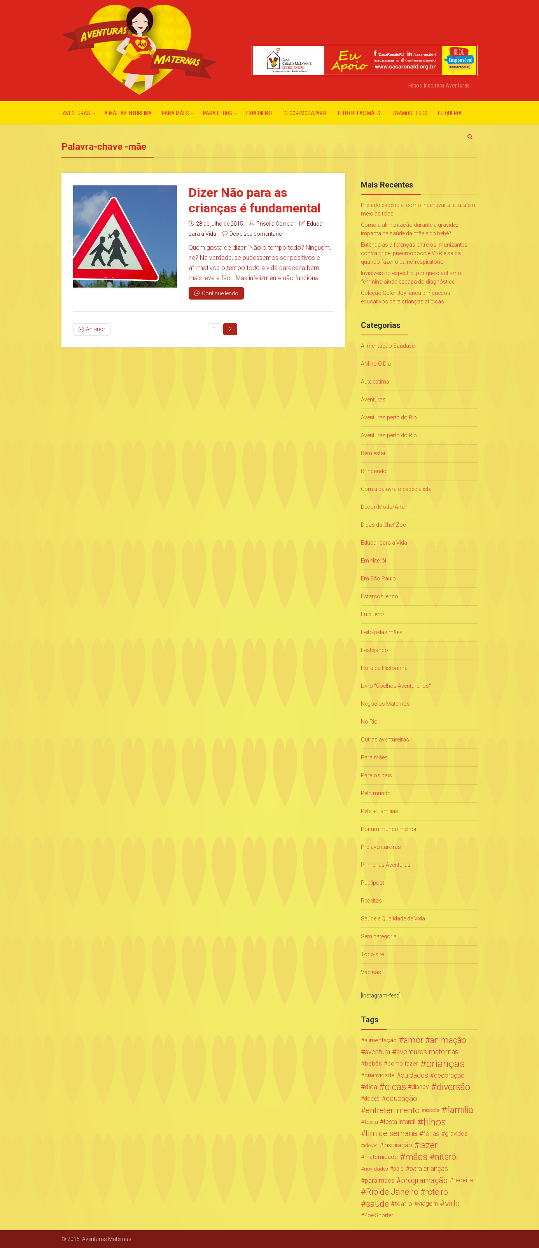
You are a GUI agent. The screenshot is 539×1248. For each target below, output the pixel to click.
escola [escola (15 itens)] (432, 1110)
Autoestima (375, 382)
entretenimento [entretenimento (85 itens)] (393, 1110)
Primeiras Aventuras (386, 865)
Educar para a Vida (384, 543)
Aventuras (76, 113)
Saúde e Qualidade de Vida (393, 918)
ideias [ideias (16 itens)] (371, 1145)
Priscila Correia (275, 224)
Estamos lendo (409, 113)
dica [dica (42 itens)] (371, 1087)
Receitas (371, 900)
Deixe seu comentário (255, 234)
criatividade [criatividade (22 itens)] (379, 1075)
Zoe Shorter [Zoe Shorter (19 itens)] (378, 1215)
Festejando (374, 650)
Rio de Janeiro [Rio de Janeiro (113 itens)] (392, 1192)
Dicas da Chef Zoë (383, 525)
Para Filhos (217, 113)
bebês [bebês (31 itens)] (373, 1063)
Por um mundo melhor (389, 829)
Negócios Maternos (385, 704)
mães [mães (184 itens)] (416, 1157)
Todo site (372, 954)
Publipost (372, 883)
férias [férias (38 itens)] (431, 1134)
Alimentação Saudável (388, 346)
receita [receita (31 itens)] (463, 1180)
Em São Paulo (378, 578)
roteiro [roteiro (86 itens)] (436, 1192)
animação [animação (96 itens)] (448, 1040)
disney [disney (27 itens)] (420, 1086)
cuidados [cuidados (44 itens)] (414, 1075)
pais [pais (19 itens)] (398, 1169)
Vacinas (371, 972)
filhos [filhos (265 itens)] (434, 1122)
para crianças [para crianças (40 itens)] (429, 1169)
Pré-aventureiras (381, 847)
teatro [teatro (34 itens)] (403, 1204)
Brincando (374, 471)
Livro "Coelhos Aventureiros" (396, 686)
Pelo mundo (376, 793)
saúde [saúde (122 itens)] (377, 1203)
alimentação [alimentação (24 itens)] (380, 1040)
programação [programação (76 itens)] (424, 1180)
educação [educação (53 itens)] (401, 1098)
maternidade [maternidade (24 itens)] (381, 1156)
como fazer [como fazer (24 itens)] (402, 1063)
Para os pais (376, 775)
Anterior (95, 329)
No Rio (369, 722)
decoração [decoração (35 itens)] (449, 1075)
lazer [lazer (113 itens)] (428, 1145)
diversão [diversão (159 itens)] (453, 1087)
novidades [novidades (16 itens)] (376, 1169)
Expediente (259, 113)
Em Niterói (373, 560)
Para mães (175, 113)
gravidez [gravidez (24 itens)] (456, 1133)
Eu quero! (449, 113)
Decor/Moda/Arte (306, 113)
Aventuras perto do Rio (389, 417)
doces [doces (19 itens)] (372, 1099)
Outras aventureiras (385, 739)
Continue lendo (216, 293)
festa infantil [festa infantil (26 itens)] (399, 1121)
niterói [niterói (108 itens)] (446, 1157)
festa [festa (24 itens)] (371, 1121)
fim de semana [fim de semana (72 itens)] (391, 1133)
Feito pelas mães (359, 113)
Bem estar (373, 453)
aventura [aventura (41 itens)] (377, 1052)
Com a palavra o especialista (396, 489)
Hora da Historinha (384, 668)
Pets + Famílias (379, 811)
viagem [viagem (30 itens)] (428, 1203)
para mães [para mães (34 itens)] (379, 1180)
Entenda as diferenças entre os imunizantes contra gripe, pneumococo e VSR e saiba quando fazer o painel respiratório (414, 253)
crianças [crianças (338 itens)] (445, 1063)
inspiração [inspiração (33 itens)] (397, 1145)
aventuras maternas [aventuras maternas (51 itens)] (427, 1052)
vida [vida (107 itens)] (452, 1203)
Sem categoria (379, 936)
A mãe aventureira (128, 113)
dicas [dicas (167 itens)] (395, 1087)
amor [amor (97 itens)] (413, 1040)
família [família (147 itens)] (460, 1110)
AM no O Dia (376, 364)
